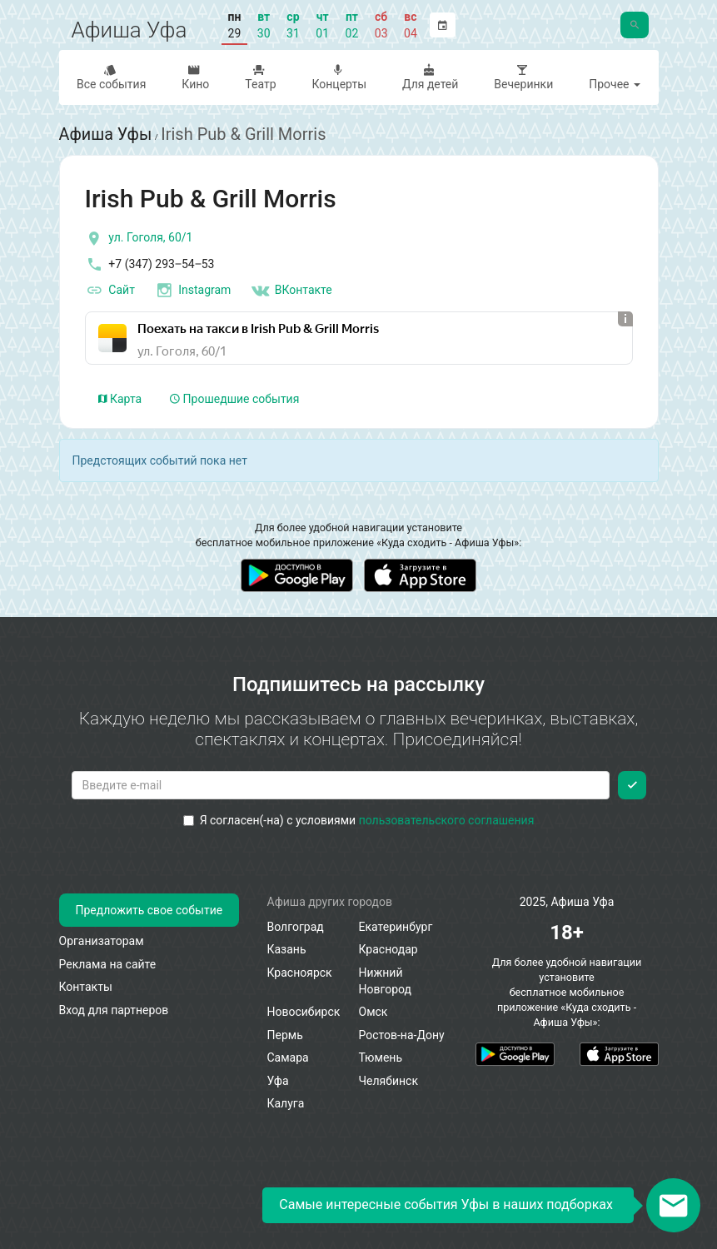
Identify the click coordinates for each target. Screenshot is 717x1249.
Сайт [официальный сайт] (110, 289)
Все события (110, 77)
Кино (194, 77)
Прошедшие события (234, 398)
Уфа (278, 1080)
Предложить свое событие (149, 910)
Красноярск (299, 972)
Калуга (286, 1103)
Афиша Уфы (106, 134)
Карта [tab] (120, 398)
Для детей (429, 77)
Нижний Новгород (385, 981)
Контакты (85, 986)
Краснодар (388, 949)
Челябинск (388, 1080)
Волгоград (295, 926)
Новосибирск (304, 1011)
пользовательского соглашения (447, 819)
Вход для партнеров (114, 1010)
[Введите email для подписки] (341, 784)
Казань (286, 949)
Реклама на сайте (108, 964)
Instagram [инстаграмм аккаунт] (192, 289)
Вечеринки (522, 77)
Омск (373, 1011)
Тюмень (381, 1057)
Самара (288, 1057)
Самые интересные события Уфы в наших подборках (446, 1204)
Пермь (285, 1035)
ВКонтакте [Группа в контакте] (291, 289)
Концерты (337, 77)
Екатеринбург (396, 926)
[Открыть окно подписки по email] (673, 1205)
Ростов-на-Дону (402, 1035)
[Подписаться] (632, 784)
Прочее (614, 84)
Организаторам (101, 941)
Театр (259, 77)
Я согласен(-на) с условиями (359, 819)
